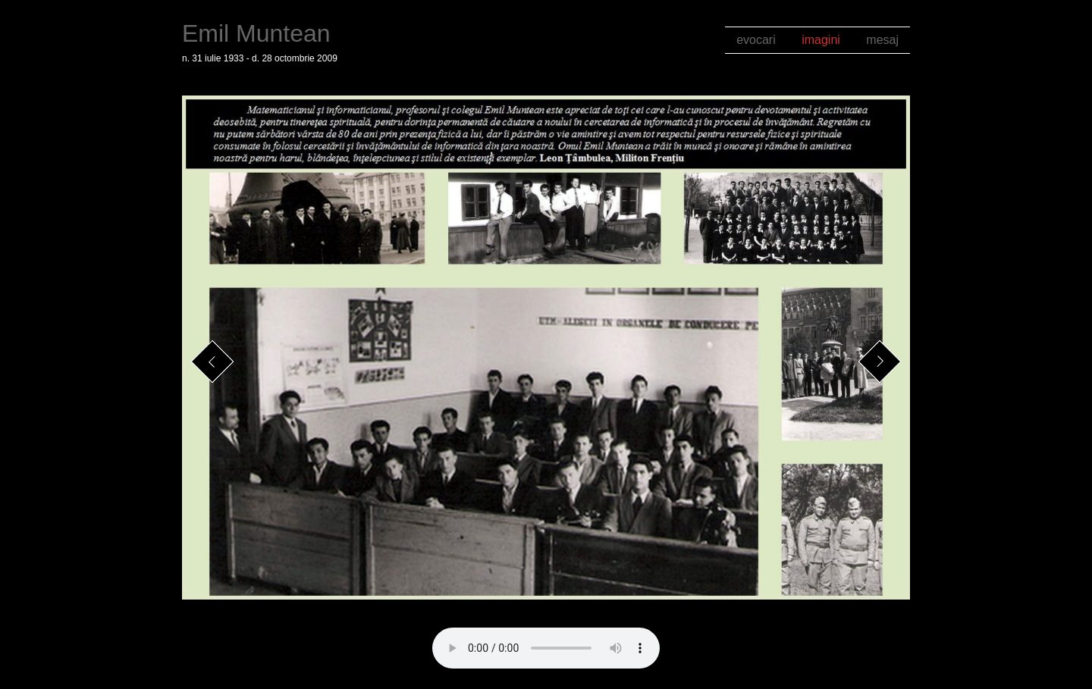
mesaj (882, 39)
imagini (821, 39)
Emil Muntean (256, 33)
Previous (212, 362)
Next (880, 362)
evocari (756, 39)
